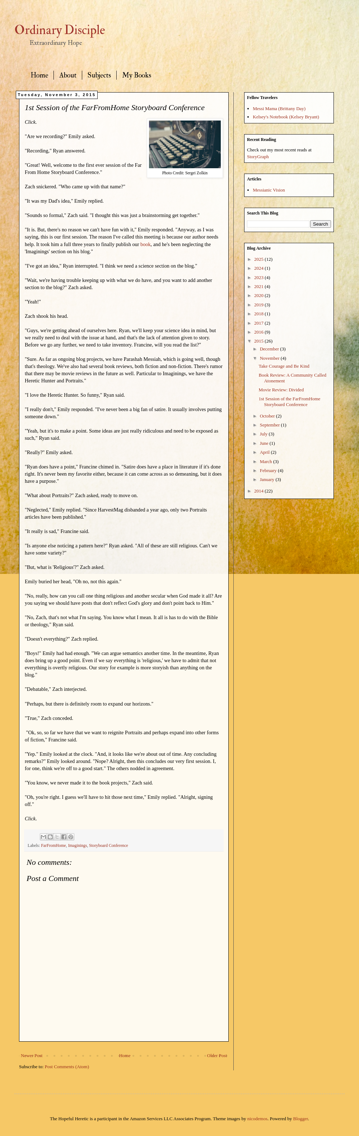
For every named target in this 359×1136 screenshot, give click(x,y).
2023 (259, 277)
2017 (259, 323)
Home (39, 75)
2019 (259, 304)
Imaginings (77, 845)
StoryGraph (258, 156)
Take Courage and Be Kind (283, 366)
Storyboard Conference (108, 845)
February (269, 470)
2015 (259, 341)
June (265, 443)
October (268, 416)
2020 (259, 295)
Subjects (99, 75)
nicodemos (257, 1118)
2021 (259, 286)
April (265, 452)
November (270, 358)
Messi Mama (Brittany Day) (279, 108)
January (268, 479)
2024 (259, 268)
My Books (136, 75)
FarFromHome (53, 845)
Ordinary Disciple (59, 30)
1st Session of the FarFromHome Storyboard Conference (289, 401)
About (67, 75)
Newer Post (31, 1055)
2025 (259, 259)
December (270, 349)
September (270, 425)
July (264, 434)
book (145, 244)
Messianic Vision (269, 190)
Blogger (300, 1118)
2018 (259, 313)
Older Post (217, 1055)
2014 (259, 491)
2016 (259, 332)
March (266, 461)
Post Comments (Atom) (67, 1066)
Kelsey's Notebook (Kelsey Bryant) (286, 116)
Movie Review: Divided (281, 389)
